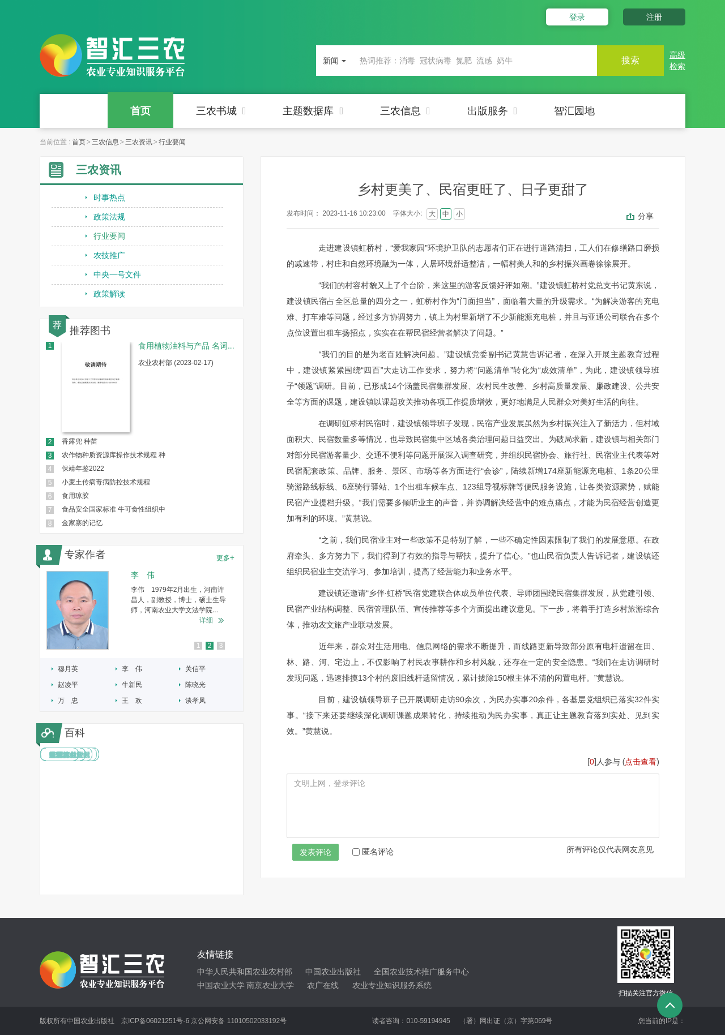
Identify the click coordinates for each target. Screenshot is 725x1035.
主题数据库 (313, 111)
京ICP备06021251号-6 (155, 1021)
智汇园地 (574, 111)
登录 (577, 17)
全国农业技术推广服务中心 (421, 971)
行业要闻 (172, 142)
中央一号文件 (117, 274)
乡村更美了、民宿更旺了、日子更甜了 (472, 189)
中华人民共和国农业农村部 (244, 971)
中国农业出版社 (333, 971)
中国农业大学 (221, 985)
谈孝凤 (195, 701)
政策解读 (109, 293)
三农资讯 (138, 142)
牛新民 (132, 685)
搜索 (630, 60)
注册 (654, 17)
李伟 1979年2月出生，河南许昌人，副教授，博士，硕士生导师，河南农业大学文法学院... (178, 600)
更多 (225, 557)
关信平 (195, 669)
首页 (140, 111)
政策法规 (109, 216)
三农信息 (405, 111)
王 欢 (132, 701)
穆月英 (68, 669)
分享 (646, 216)
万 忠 (68, 701)
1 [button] (199, 646)
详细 (206, 620)
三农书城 (221, 111)
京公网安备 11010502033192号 (239, 1021)
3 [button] (221, 646)
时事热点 (109, 197)
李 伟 (132, 669)
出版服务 (492, 111)
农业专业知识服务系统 (392, 985)
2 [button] (210, 646)
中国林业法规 (69, 755)
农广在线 (323, 985)
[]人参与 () (623, 761)
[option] (141, 610)
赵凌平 (68, 685)
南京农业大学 (270, 985)
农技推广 (109, 255)
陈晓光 (195, 685)
